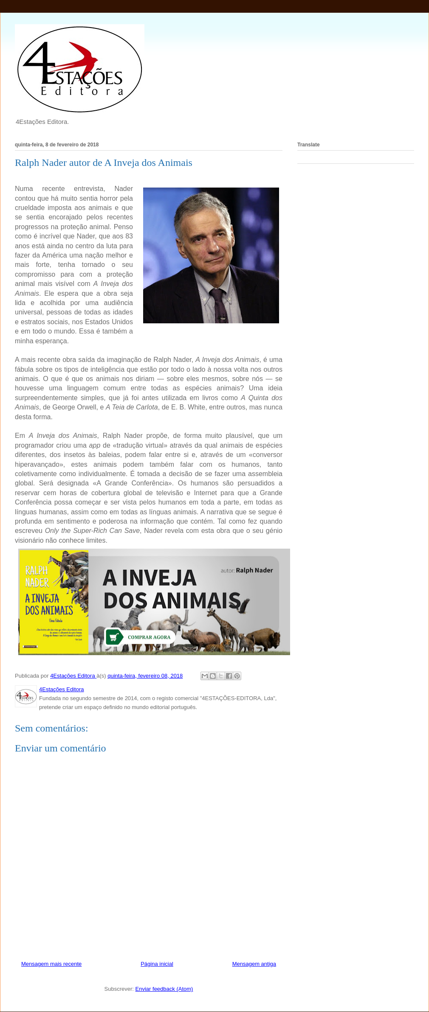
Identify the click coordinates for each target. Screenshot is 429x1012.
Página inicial (157, 964)
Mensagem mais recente (51, 964)
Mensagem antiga (254, 964)
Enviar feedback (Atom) (164, 989)
